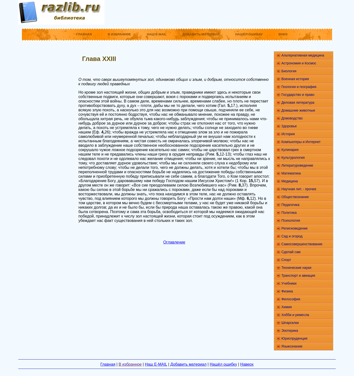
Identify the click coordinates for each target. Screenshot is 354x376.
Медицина (289, 181)
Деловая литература (297, 102)
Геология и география (298, 87)
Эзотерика (289, 331)
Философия (290, 299)
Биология (288, 71)
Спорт (286, 260)
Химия (286, 307)
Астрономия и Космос (298, 63)
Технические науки (296, 268)
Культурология (293, 157)
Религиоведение (294, 228)
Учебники (288, 283)
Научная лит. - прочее (298, 189)
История (288, 134)
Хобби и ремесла (295, 315)
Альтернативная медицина (302, 55)
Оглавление (174, 242)
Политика (289, 213)
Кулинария (290, 150)
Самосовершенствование (301, 244)
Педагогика (290, 205)
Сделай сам (291, 252)
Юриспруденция (294, 338)
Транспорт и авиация (298, 275)
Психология (290, 220)
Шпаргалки (290, 323)
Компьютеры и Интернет (301, 142)
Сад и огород (292, 236)
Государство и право (297, 95)
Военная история (295, 79)
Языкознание (292, 346)
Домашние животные (298, 110)
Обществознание (295, 197)
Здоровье (289, 126)
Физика (287, 291)
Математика (291, 173)
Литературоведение (297, 165)
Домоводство (292, 118)
